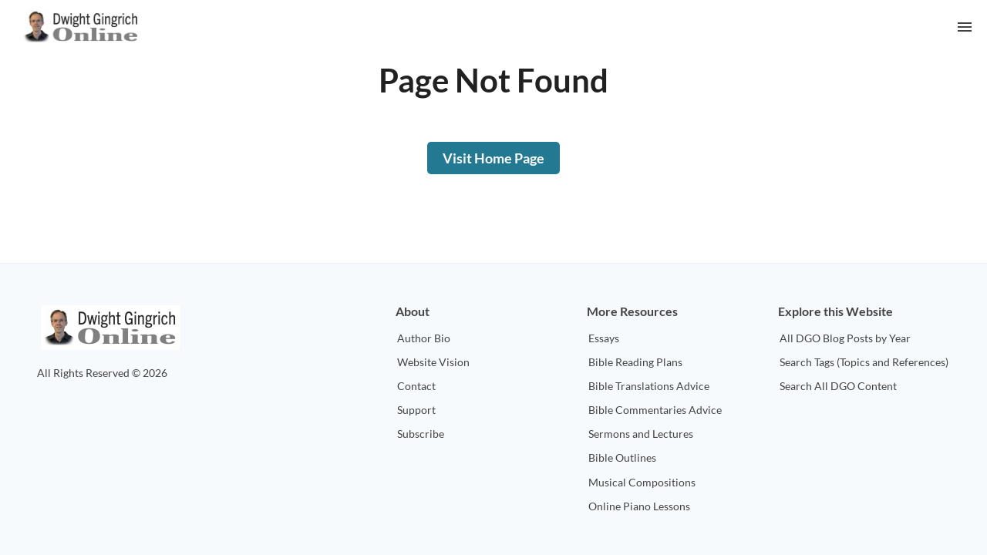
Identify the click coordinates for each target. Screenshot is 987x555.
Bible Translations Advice (648, 385)
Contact (416, 385)
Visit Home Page (493, 158)
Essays (603, 338)
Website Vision (433, 361)
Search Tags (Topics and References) (864, 361)
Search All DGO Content (838, 385)
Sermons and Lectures (640, 433)
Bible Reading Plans (635, 361)
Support (416, 409)
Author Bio (423, 338)
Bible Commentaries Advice (655, 409)
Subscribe (420, 433)
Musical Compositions (642, 482)
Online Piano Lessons (639, 506)
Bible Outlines (622, 457)
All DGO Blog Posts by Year (845, 338)
